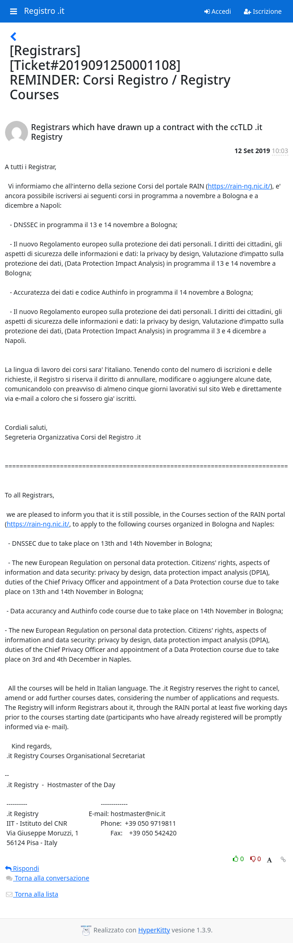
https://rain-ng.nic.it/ (239, 186)
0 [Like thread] (239, 858)
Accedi (217, 11)
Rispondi (22, 868)
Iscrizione (263, 11)
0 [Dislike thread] (255, 858)
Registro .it (44, 11)
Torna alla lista (31, 894)
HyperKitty (154, 930)
